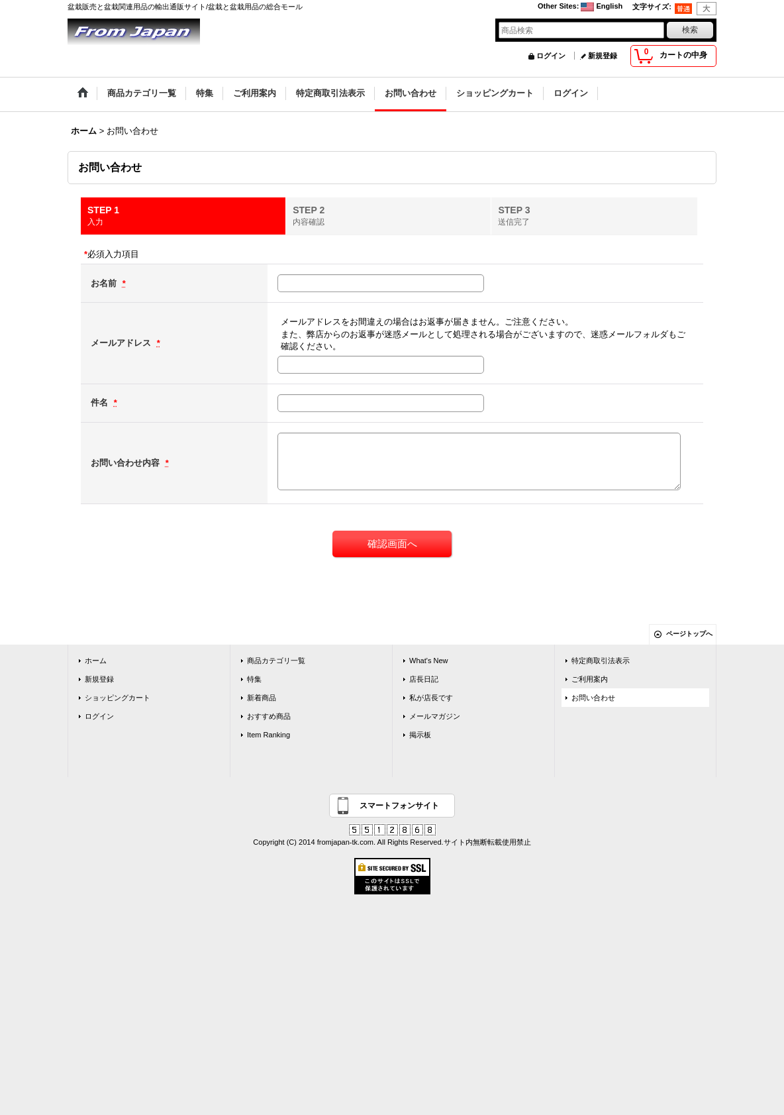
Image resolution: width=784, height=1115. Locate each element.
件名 (101, 402)
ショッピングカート (117, 698)
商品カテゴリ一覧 (276, 660)
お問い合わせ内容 (126, 463)
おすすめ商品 (269, 716)
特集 (254, 679)
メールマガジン (434, 716)
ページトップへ (689, 633)
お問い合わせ (593, 698)
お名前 (105, 283)
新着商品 (261, 698)
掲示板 (420, 735)
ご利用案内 (589, 679)
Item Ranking (268, 735)
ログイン (550, 56)
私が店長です (431, 698)
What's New (428, 660)
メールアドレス (122, 343)
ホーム (96, 660)
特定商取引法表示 (600, 660)
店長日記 (423, 679)
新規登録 (602, 56)
